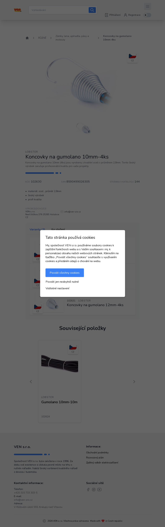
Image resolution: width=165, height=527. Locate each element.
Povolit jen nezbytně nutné (62, 282)
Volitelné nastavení (57, 288)
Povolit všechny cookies (65, 273)
